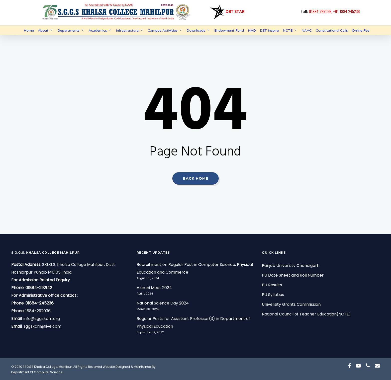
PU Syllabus (273, 295)
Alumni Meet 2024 (154, 288)
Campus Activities (165, 30)
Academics (100, 30)
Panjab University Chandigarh (290, 265)
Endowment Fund (229, 30)
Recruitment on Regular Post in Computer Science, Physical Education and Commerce (195, 268)
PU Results (272, 285)
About (45, 30)
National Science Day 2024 (163, 303)
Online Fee (360, 30)
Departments (70, 30)
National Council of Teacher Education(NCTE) (306, 314)
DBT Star (226, 11)
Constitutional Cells (332, 30)
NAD (252, 30)
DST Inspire (269, 30)
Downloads (198, 30)
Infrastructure (129, 30)
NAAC (306, 30)
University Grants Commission (291, 304)
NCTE (290, 30)
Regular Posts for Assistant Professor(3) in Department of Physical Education (193, 322)
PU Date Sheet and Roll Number (293, 275)
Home (29, 30)
